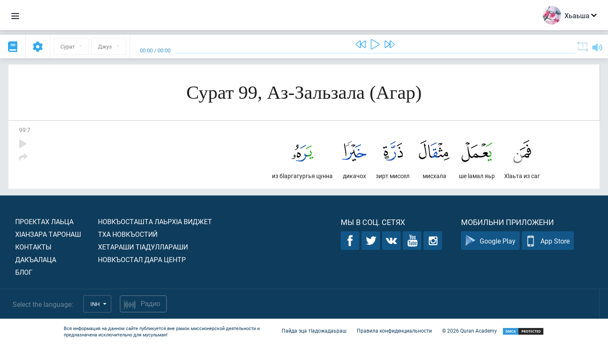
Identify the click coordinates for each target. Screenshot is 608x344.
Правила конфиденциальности (394, 330)
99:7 (24, 130)
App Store (548, 240)
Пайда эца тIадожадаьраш (314, 330)
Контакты (33, 246)
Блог (24, 272)
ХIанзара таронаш (48, 234)
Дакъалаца (35, 259)
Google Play (490, 240)
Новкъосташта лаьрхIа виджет (155, 221)
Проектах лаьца (44, 221)
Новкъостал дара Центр (142, 259)
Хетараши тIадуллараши (143, 246)
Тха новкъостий (127, 234)
